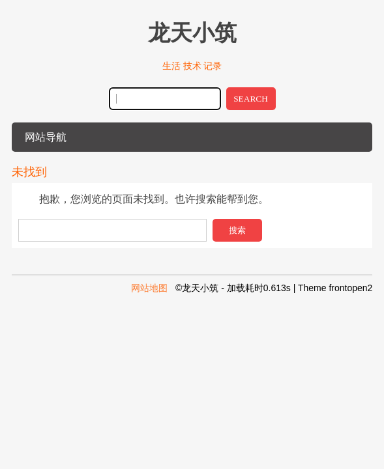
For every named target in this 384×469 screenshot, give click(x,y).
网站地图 (149, 288)
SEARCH (250, 99)
